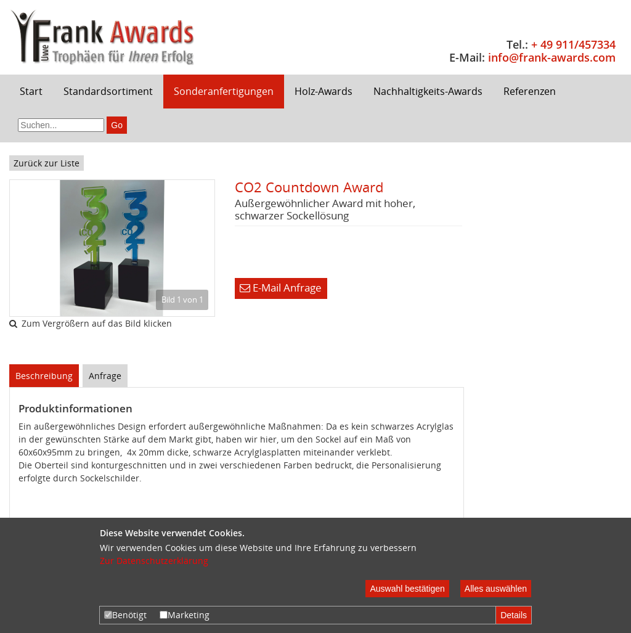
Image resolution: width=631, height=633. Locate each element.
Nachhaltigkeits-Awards (427, 91)
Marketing (185, 615)
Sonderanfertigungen (224, 91)
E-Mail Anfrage (281, 287)
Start (31, 91)
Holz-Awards (323, 91)
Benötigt (125, 615)
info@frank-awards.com (552, 57)
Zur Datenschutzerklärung (154, 560)
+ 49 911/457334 (573, 44)
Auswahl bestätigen (407, 589)
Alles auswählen (496, 589)
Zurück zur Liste (46, 163)
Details (513, 615)
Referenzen (529, 91)
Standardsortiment (108, 91)
